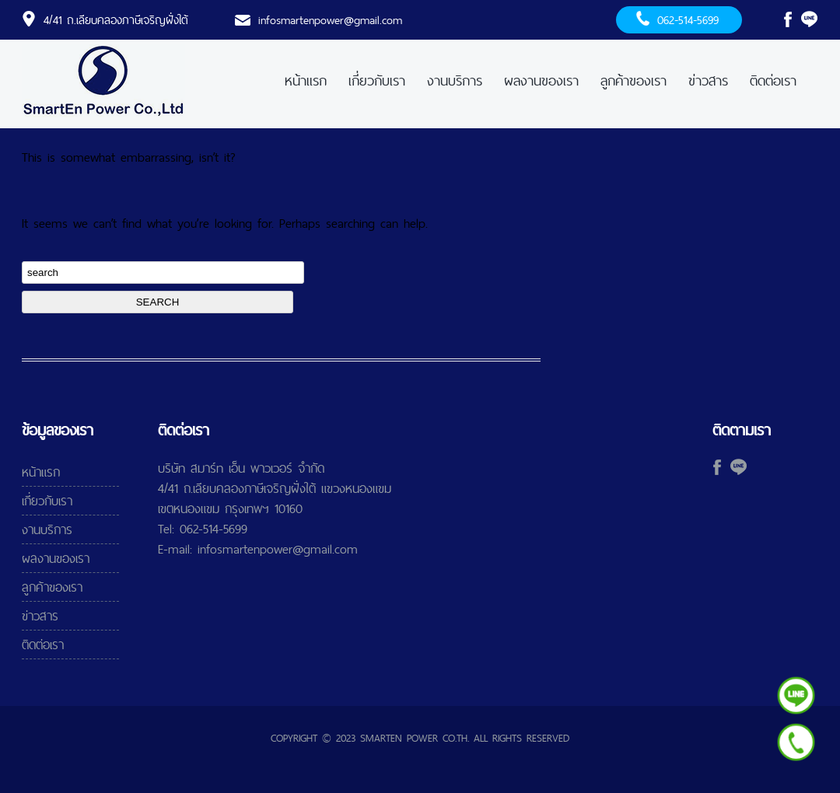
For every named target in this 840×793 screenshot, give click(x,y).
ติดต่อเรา (773, 80)
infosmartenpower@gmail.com (330, 20)
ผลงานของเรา (541, 80)
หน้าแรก (306, 80)
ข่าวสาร (708, 80)
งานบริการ (454, 80)
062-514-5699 (688, 20)
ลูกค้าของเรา (633, 80)
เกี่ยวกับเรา (376, 80)
